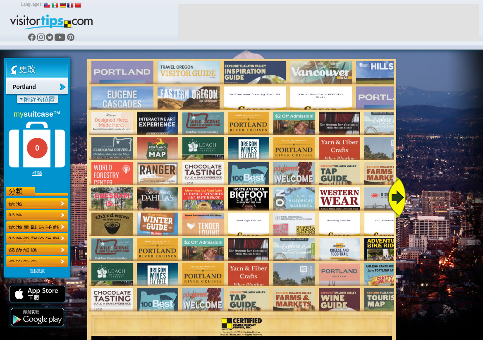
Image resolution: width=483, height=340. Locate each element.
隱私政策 (37, 271)
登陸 (37, 173)
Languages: (32, 4)
